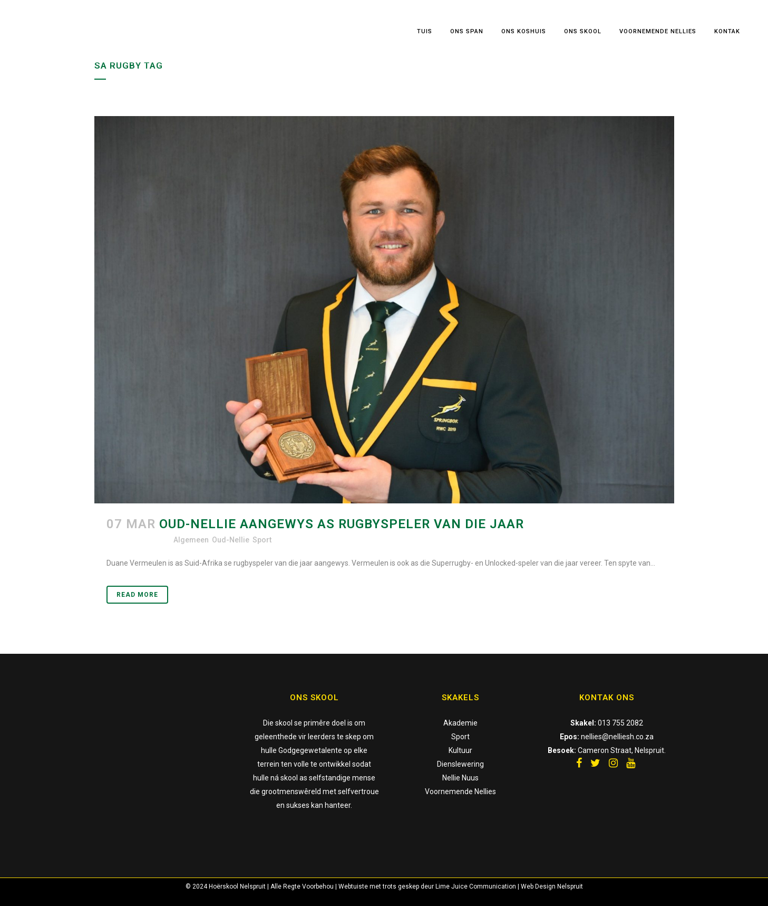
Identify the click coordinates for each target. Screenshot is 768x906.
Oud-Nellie (230, 540)
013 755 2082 (620, 723)
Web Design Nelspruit (552, 886)
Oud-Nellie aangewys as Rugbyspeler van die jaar (341, 524)
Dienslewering (460, 764)
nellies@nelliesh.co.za (617, 736)
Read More (137, 594)
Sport (261, 540)
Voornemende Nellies (460, 791)
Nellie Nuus (460, 778)
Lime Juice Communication (475, 886)
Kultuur (460, 750)
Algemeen (191, 540)
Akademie (460, 723)
